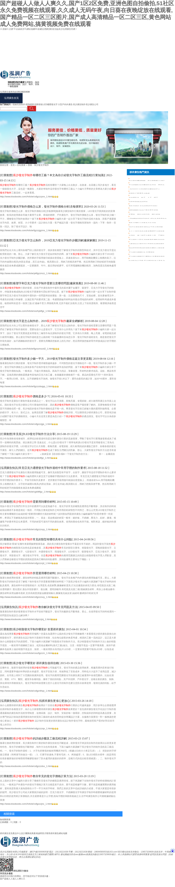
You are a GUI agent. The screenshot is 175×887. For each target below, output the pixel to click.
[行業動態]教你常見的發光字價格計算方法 (36, 776)
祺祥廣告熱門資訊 (139, 172)
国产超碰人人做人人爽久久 (12, 879)
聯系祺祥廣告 (52, 833)
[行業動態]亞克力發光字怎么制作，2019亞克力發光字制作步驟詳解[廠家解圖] (48, 240)
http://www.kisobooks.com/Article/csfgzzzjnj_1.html (25, 619)
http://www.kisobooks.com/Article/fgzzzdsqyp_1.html (26, 386)
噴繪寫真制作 (19, 104)
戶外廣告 (31, 98)
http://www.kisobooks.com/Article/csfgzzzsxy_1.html (26, 597)
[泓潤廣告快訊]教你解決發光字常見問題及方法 (39, 607)
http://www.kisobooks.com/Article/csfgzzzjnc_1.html (26, 804)
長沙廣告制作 (79, 104)
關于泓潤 (137, 98)
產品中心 (17, 833)
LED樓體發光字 (50, 104)
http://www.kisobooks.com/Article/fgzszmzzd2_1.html (26, 348)
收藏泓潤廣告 (42, 29)
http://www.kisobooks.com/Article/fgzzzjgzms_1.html (26, 230)
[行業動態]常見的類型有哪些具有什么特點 (36, 539)
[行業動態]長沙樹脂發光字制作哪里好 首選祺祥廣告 (32, 629)
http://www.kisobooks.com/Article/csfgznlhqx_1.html (26, 690)
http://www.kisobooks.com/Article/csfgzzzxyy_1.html (26, 529)
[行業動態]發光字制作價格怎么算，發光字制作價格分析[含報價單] (41, 206)
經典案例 (33, 833)
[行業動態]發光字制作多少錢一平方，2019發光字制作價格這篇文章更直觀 (46, 358)
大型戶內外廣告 (65, 104)
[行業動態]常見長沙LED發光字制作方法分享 (27, 434)
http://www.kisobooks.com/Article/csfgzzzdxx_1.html (26, 766)
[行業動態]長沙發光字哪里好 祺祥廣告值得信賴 (29, 663)
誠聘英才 (42, 833)
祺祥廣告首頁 (6, 833)
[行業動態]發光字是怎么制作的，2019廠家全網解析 (41, 321)
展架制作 (49, 98)
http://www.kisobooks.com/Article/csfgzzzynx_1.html (26, 196)
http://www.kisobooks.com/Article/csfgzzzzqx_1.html (26, 728)
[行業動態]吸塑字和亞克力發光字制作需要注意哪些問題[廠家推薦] (41, 283)
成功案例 (84, 98)
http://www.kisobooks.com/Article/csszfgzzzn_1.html (26, 653)
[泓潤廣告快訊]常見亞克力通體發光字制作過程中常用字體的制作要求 (43, 467)
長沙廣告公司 (92, 104)
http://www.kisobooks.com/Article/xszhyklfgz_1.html (26, 311)
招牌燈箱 (38, 104)
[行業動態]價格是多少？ (25, 396)
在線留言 (18, 29)
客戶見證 (102, 98)
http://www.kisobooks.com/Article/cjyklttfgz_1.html (25, 491)
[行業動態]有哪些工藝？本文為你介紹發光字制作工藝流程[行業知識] (52, 175)
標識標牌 (30, 104)
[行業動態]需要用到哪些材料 (27, 501)
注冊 (9, 29)
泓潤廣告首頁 (11, 98)
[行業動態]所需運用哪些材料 (27, 573)
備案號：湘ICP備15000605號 (34, 852)
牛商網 (167, 852)
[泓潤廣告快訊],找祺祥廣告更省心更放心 (35, 700)
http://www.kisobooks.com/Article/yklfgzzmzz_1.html (26, 273)
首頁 (12, 165)
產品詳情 (67, 98)
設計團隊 (25, 833)
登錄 (3, 29)
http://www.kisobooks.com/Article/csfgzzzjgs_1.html (26, 424)
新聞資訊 (120, 98)
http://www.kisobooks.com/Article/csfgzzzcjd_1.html (26, 563)
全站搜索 (21, 165)
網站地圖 (29, 29)
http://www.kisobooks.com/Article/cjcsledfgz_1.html (25, 458)
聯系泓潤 (155, 98)
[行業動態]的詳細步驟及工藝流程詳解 (33, 738)
